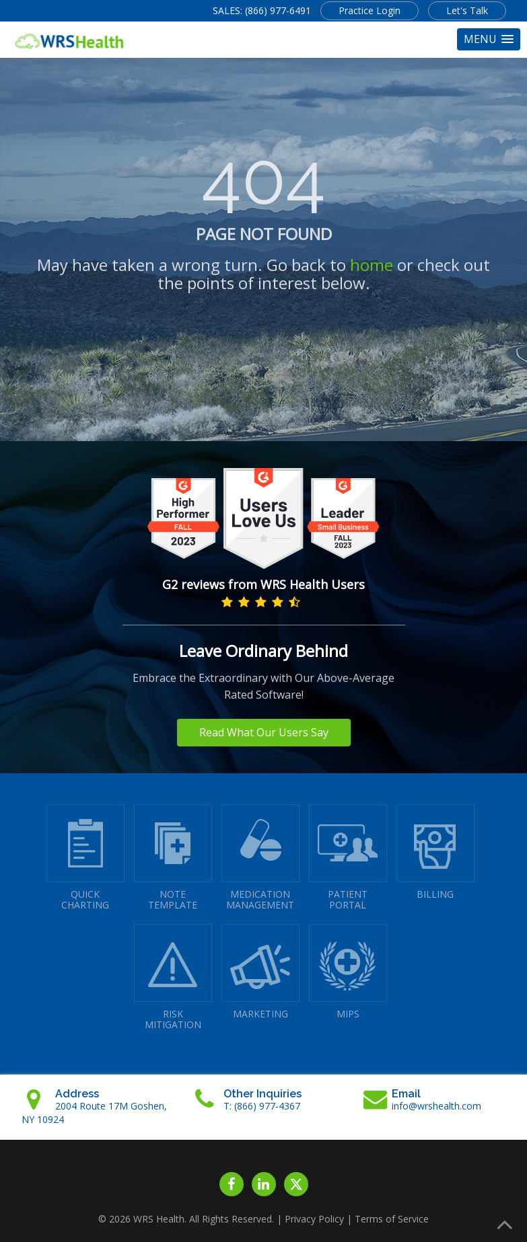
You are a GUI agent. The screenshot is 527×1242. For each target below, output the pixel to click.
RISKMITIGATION (173, 977)
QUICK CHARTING (85, 857)
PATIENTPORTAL (348, 857)
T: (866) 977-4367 (261, 1105)
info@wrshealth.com (436, 1105)
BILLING (435, 852)
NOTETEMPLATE (173, 857)
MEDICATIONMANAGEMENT (260, 857)
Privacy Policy (314, 1218)
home (371, 265)
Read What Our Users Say (263, 732)
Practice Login (369, 10)
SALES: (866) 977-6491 (262, 10)
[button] (488, 39)
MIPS (348, 972)
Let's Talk (467, 10)
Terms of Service (392, 1218)
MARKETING (260, 972)
